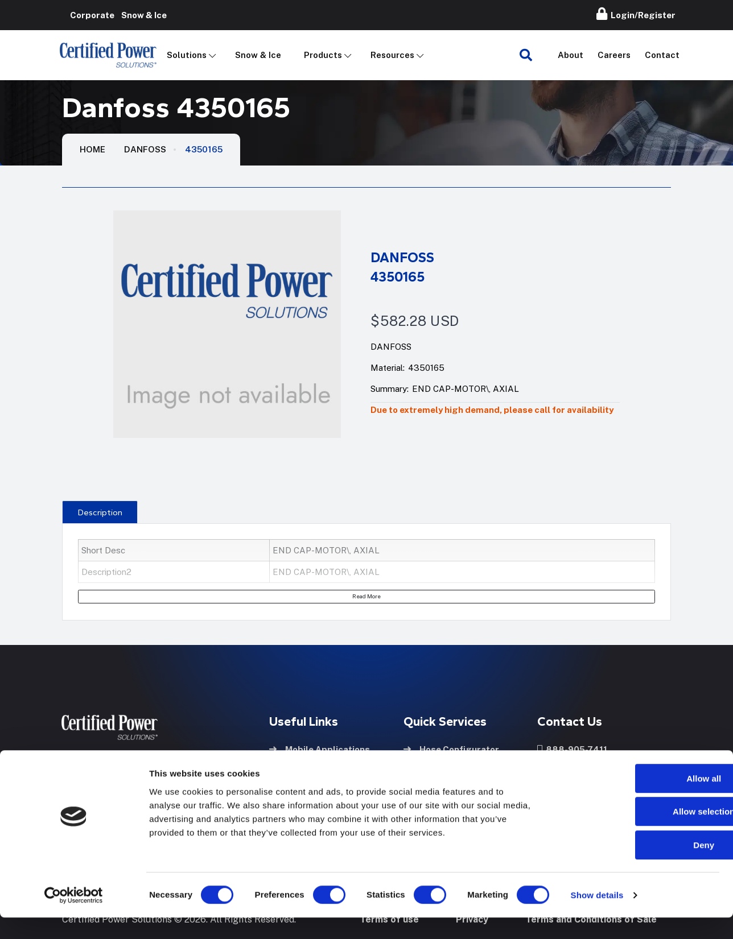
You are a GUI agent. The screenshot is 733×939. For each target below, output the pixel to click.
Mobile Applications (319, 747)
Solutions (187, 55)
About (570, 55)
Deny (638, 866)
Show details (597, 916)
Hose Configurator (451, 747)
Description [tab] (100, 512)
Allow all (638, 800)
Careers (614, 55)
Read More (366, 596)
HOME (92, 149)
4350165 (204, 149)
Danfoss (145, 149)
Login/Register (636, 13)
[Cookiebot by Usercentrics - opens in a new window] (73, 916)
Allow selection (638, 833)
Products (323, 55)
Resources (392, 55)
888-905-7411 (572, 747)
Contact (662, 55)
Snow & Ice (258, 55)
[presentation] (100, 511)
